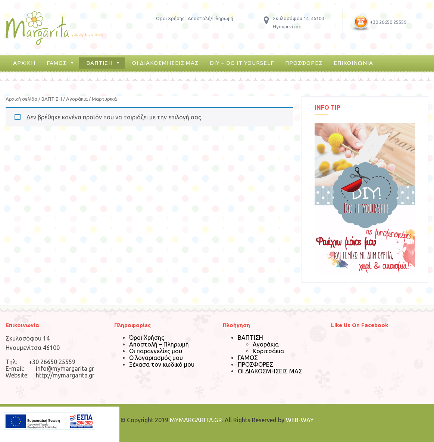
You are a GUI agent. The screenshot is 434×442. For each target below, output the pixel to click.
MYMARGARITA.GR (196, 420)
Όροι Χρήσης (170, 18)
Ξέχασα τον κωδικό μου (161, 364)
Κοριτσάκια (268, 351)
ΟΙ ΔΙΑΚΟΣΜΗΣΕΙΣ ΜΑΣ (165, 63)
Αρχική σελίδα (21, 99)
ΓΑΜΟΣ (57, 63)
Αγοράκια (77, 99)
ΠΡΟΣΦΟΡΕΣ (303, 63)
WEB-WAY (300, 420)
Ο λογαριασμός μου (156, 357)
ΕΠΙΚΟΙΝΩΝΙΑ (353, 63)
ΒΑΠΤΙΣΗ (99, 63)
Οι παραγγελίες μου (155, 351)
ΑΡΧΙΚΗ (24, 63)
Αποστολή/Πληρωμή (210, 18)
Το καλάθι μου (42, 74)
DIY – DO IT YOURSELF (242, 63)
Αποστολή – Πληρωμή (159, 344)
